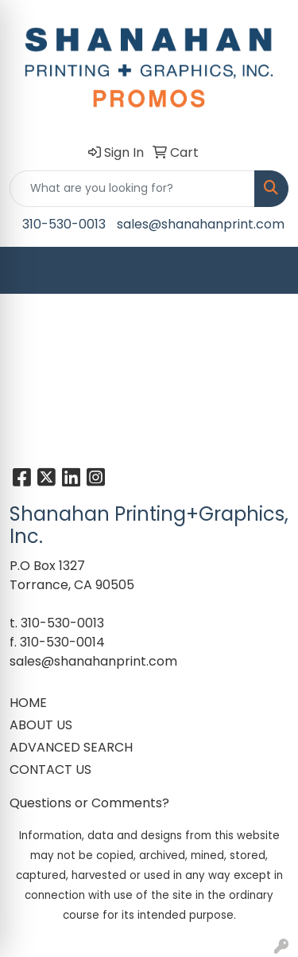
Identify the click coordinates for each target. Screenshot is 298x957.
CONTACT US (50, 769)
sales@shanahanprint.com (200, 224)
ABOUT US (41, 725)
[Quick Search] (132, 188)
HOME (28, 702)
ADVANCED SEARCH (71, 747)
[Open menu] (266, 270)
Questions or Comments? (89, 803)
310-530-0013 (64, 224)
